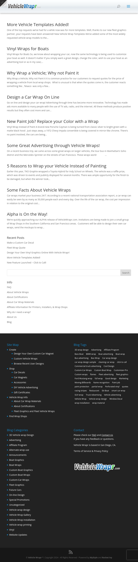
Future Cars (15, 490)
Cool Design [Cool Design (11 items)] (109, 366)
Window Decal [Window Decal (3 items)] (115, 398)
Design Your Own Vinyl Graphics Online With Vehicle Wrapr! (38, 252)
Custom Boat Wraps (19, 475)
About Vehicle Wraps (18, 292)
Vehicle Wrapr (35, 557)
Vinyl (11, 529)
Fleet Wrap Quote (16, 247)
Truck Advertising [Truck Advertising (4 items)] (94, 394)
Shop (12, 368)
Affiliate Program (18, 445)
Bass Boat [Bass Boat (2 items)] (79, 354)
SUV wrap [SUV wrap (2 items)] (79, 394)
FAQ (9, 287)
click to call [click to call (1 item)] (122, 362)
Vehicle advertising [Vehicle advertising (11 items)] (112, 394)
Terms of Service (82, 451)
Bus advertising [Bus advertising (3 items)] (81, 358)
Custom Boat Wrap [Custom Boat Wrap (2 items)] (102, 370)
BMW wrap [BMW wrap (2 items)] (91, 354)
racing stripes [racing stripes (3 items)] (81, 390)
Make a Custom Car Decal (20, 242)
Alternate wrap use (19, 450)
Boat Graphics (16, 460)
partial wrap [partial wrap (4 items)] (97, 386)
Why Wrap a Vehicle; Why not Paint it (43, 73)
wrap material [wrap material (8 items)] (98, 403)
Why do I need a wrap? (19, 312)
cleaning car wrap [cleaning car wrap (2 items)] (106, 362)
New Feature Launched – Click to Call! (26, 262)
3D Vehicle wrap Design (21, 435)
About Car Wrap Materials (20, 302)
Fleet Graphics (16, 485)
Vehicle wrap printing (20, 524)
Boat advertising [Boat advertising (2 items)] (105, 354)
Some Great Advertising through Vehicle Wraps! (53, 145)
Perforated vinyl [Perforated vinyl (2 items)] (112, 386)
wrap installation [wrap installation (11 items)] (82, 403)
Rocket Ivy (107, 557)
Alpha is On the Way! (27, 214)
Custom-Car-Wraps (19, 480)
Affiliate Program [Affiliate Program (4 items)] (111, 349)
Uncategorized (16, 505)
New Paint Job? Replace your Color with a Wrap (53, 121)
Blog (9, 322)
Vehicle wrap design (19, 510)
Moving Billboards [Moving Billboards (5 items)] (83, 382)
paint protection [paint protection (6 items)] (82, 386)
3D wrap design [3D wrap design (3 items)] (82, 349)
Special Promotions (19, 500)
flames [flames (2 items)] (93, 374)
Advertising (15, 440)
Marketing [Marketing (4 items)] (123, 378)
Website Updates (18, 535)
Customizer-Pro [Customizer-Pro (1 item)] (121, 370)
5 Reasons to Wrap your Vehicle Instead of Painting (56, 166)
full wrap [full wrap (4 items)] (99, 378)
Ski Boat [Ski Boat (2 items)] (105, 390)
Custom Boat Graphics (21, 470)
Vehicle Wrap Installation (22, 520)
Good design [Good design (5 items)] (110, 378)
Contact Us (107, 435)
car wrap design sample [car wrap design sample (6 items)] (85, 362)
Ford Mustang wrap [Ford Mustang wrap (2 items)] (83, 378)
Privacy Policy (101, 451)
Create (12, 349)
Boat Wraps (15, 465)
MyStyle (94, 557)
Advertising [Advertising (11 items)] (96, 349)
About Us (12, 316)
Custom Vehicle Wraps (26, 358)
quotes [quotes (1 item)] (125, 386)
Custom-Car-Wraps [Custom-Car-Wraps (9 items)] (83, 370)
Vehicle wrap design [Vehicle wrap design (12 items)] (98, 398)
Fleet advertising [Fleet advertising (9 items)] (106, 374)
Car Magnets (20, 377)
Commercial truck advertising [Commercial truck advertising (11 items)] (88, 366)
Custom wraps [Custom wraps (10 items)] (81, 374)
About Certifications (17, 297)
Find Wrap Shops (18, 416)
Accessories (20, 382)
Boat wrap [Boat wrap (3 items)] (120, 354)
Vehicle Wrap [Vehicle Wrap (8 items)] (80, 398)
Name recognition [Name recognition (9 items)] (101, 382)
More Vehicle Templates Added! (38, 24)
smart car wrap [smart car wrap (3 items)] (118, 390)
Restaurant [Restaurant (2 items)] (94, 390)
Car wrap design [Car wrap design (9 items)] (109, 358)
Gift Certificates (22, 392)
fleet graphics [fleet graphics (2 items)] (122, 374)
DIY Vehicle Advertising (26, 387)
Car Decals (19, 372)
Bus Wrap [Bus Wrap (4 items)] (95, 358)
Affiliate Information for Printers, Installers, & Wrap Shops (37, 307)
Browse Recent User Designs (29, 363)
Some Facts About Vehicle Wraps (39, 190)
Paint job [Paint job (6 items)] (116, 382)
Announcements (18, 455)
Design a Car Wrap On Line (33, 97)
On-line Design (17, 495)
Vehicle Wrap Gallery (20, 515)
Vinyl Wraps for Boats (28, 48)
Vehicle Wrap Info (18, 397)
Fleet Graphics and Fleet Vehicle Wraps (34, 411)
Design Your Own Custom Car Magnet (34, 353)
